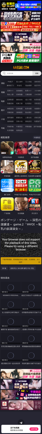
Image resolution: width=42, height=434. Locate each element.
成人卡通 (28, 99)
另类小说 (19, 121)
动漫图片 (37, 108)
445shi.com (21, 67)
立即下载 (34, 429)
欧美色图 (28, 108)
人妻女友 (28, 117)
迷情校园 (10, 121)
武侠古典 (37, 117)
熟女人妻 (10, 94)
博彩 (3, 83)
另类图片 (37, 112)
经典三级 (19, 103)
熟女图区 (28, 112)
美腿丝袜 (10, 112)
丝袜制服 (19, 94)
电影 (3, 101)
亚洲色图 (19, 108)
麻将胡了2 (10, 85)
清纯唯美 (19, 112)
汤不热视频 (37, 126)
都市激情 (10, 117)
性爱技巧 (37, 121)
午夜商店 (19, 126)
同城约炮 (10, 126)
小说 (3, 119)
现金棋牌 (28, 85)
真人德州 (19, 82)
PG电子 (10, 82)
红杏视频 (10, 130)
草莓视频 (28, 126)
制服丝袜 (10, 103)
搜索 (36, 73)
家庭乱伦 (19, 117)
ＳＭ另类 (37, 94)
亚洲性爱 (10, 99)
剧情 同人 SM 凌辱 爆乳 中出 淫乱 (22, 268)
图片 (3, 110)
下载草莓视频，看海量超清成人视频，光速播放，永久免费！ (21, 260)
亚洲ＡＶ (10, 91)
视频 (3, 92)
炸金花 (19, 85)
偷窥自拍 (10, 108)
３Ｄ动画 (37, 91)
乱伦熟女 (28, 103)
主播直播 (28, 94)
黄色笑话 (28, 121)
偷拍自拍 (19, 99)
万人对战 (28, 82)
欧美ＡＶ (28, 91)
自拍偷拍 (19, 91)
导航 (3, 128)
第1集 (4, 268)
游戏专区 (37, 82)
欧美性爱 (37, 99)
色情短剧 (19, 130)
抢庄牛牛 (37, 85)
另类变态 (37, 103)
